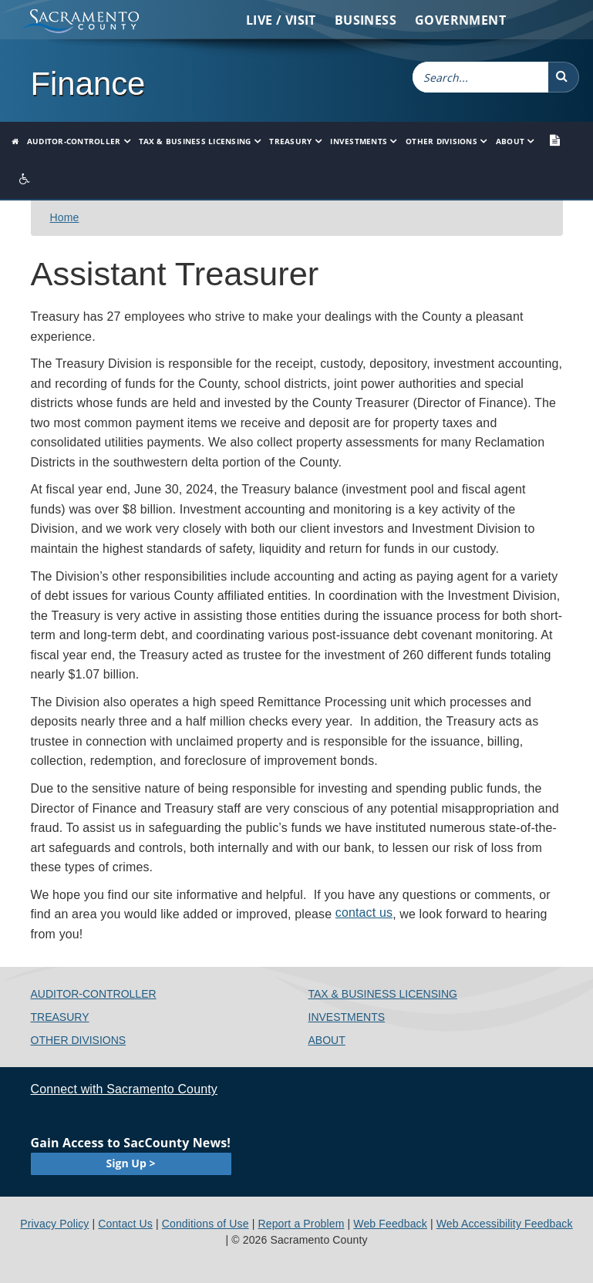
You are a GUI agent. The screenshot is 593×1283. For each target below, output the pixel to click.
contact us (364, 912)
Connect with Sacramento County (124, 1089)
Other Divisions (441, 141)
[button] (563, 77)
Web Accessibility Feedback (504, 1223)
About (510, 141)
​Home (64, 217)
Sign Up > (131, 1163)
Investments (358, 141)
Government (460, 20)
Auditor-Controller (74, 141)
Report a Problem (301, 1223)
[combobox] (480, 77)
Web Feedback (390, 1223)
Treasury (290, 141)
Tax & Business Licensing (195, 141)
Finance (88, 84)
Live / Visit (281, 20)
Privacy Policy (54, 1223)
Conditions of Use (205, 1223)
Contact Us (125, 1223)
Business (365, 20)
